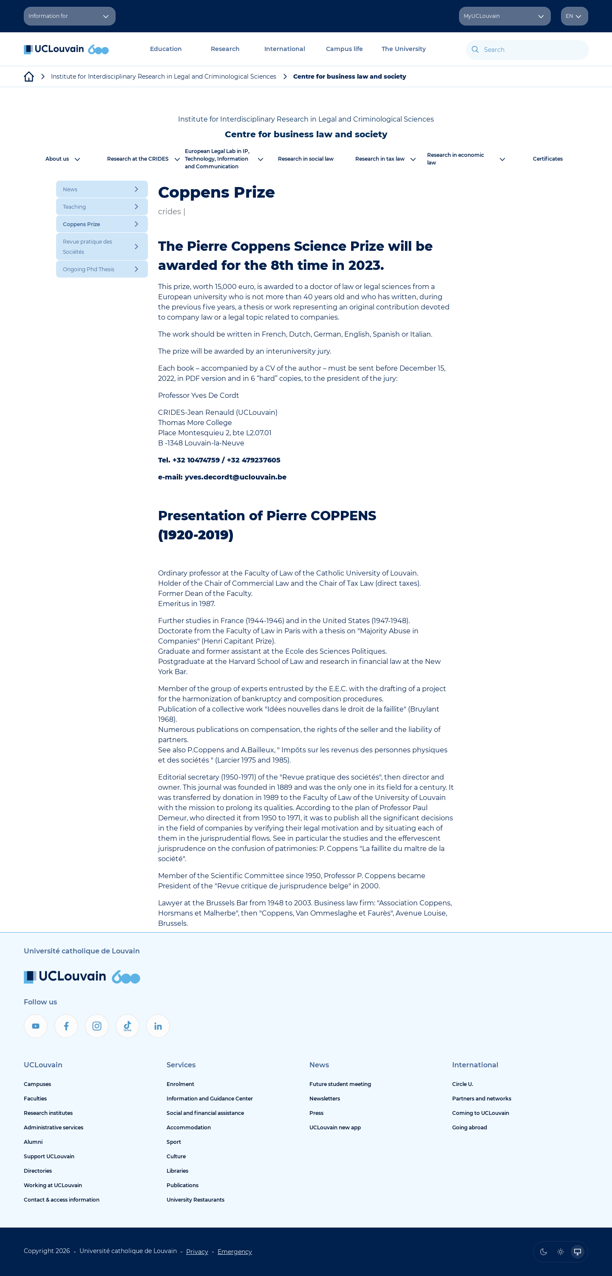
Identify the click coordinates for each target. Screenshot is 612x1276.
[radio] (543, 1252)
